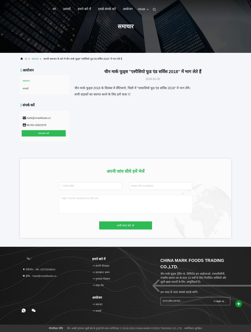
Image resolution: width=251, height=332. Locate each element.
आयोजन (128, 9)
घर (54, 9)
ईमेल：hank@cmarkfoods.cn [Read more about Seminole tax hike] (39, 276)
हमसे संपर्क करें (107, 9)
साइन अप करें (220, 301)
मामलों (26, 88)
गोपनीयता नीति (56, 328)
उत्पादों (67, 9)
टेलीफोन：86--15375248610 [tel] (38, 269)
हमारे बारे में (84, 9)
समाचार (35, 58)
